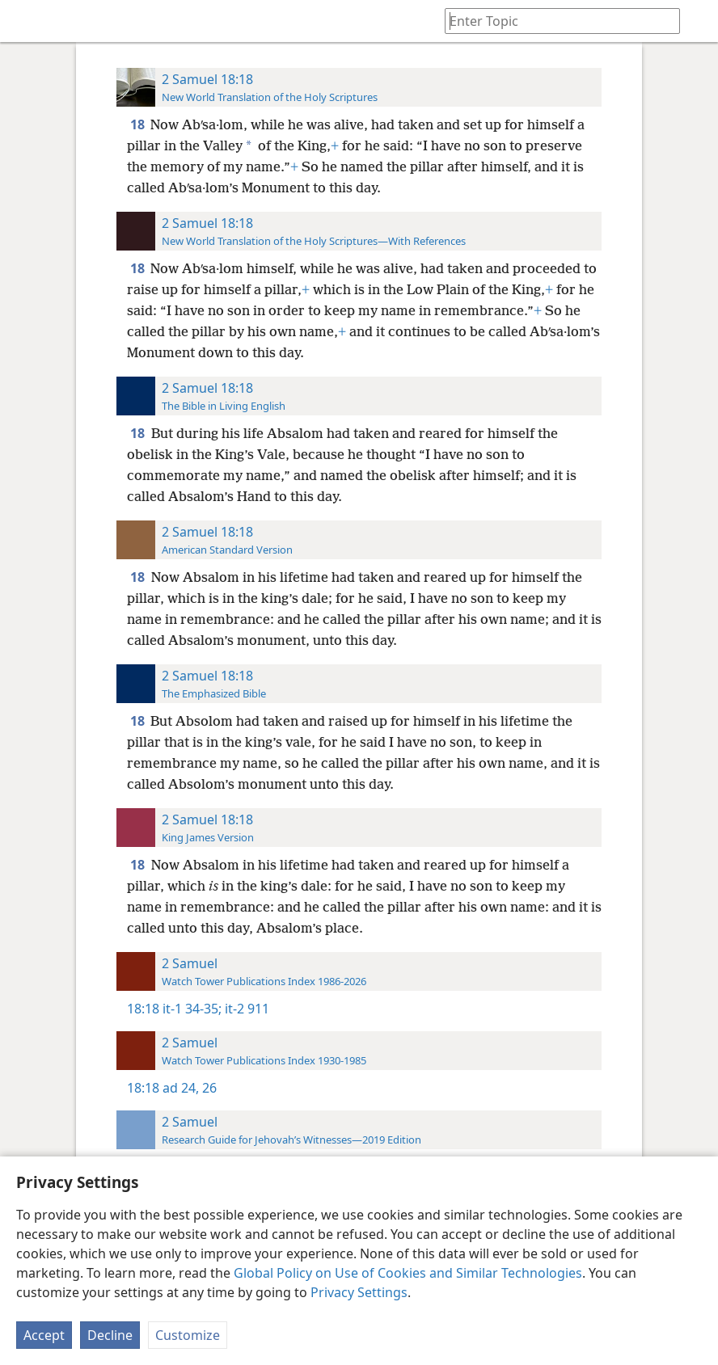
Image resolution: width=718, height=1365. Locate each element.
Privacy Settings (359, 1292)
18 (138, 124)
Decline (110, 1335)
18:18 (143, 1008)
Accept (44, 1335)
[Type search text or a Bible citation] (555, 20)
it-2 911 (245, 1008)
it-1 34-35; (192, 1008)
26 (208, 1088)
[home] (24, 21)
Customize (187, 1335)
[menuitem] (24, 21)
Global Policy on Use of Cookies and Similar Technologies (408, 1273)
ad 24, (181, 1088)
